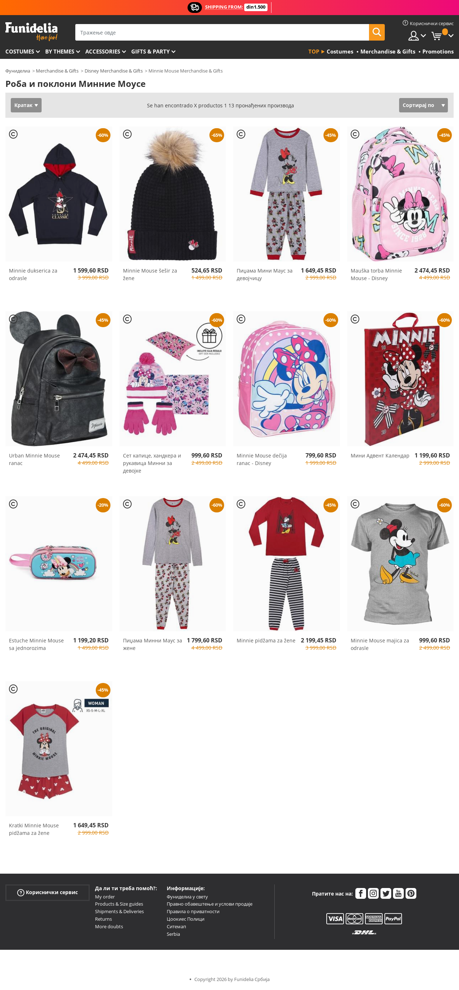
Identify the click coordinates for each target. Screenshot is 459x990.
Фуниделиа (17, 71)
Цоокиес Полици (185, 919)
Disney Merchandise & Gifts (114, 71)
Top (313, 51)
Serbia (173, 934)
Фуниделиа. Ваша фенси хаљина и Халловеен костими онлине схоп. (31, 31)
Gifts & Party (150, 51)
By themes (59, 51)
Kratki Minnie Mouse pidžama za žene (34, 829)
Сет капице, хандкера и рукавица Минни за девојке (152, 463)
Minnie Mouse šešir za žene (150, 274)
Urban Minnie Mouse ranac (34, 459)
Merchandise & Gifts (57, 71)
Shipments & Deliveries (119, 911)
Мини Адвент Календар (380, 455)
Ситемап (176, 926)
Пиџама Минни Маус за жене (152, 644)
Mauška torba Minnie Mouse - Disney (376, 274)
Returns (103, 919)
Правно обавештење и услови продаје (209, 904)
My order (105, 896)
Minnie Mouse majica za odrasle (380, 644)
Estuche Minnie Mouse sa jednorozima (36, 644)
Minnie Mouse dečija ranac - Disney (262, 459)
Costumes (19, 51)
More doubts (109, 926)
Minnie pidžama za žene (266, 640)
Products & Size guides (119, 904)
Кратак (23, 105)
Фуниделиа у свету (187, 896)
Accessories (102, 51)
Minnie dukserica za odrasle (33, 274)
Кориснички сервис (47, 892)
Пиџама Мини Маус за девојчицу (265, 274)
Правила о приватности (193, 911)
